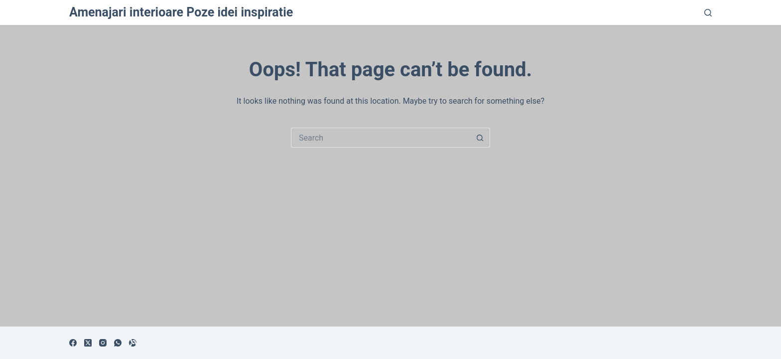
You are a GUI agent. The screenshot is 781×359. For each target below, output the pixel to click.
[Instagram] (103, 343)
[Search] (708, 12)
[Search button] (480, 138)
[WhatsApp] (118, 343)
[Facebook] (73, 343)
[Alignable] (132, 343)
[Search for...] (380, 138)
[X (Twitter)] (88, 343)
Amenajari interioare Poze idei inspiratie (181, 12)
